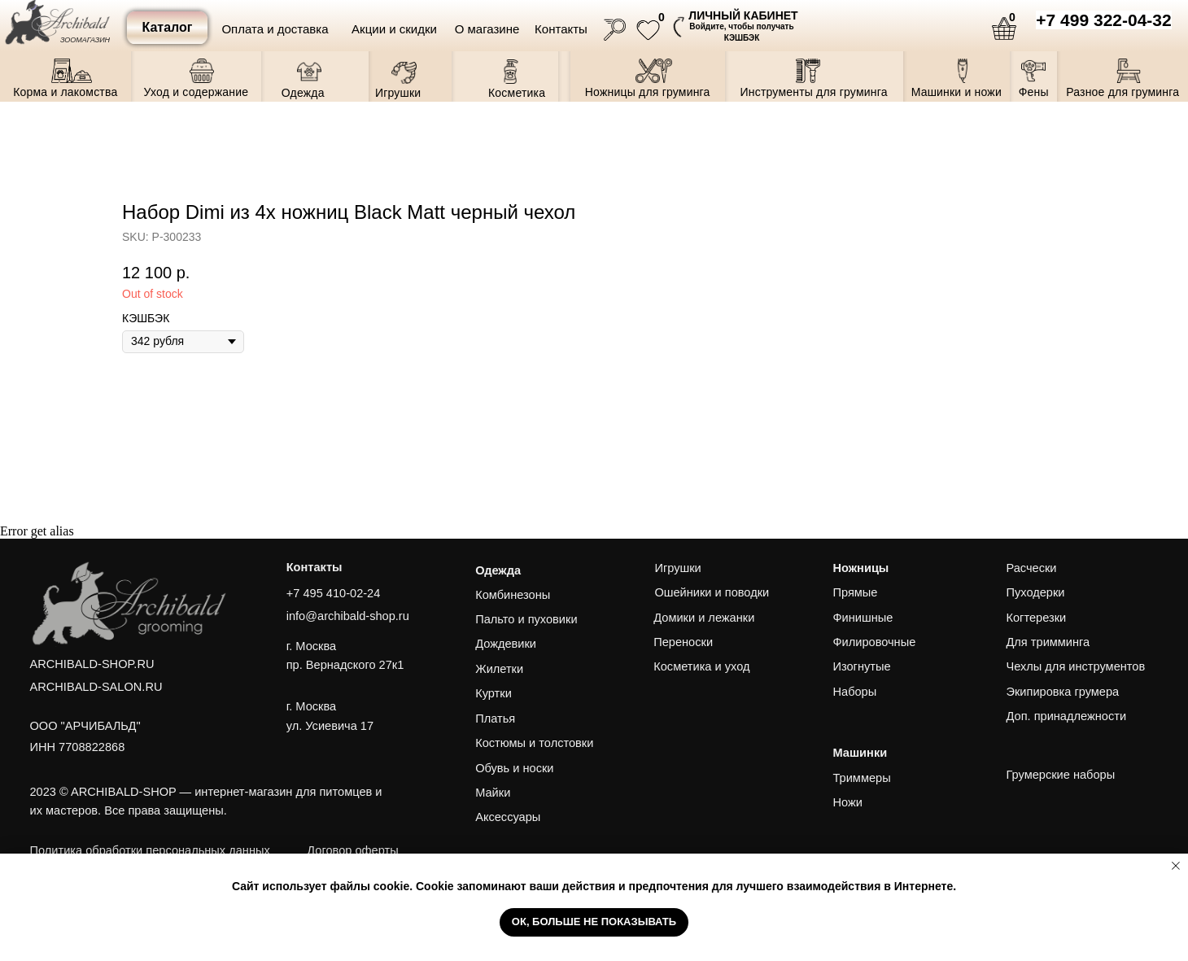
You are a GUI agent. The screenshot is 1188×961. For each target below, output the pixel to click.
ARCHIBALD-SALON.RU (96, 686)
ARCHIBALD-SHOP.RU (92, 664)
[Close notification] (1176, 866)
